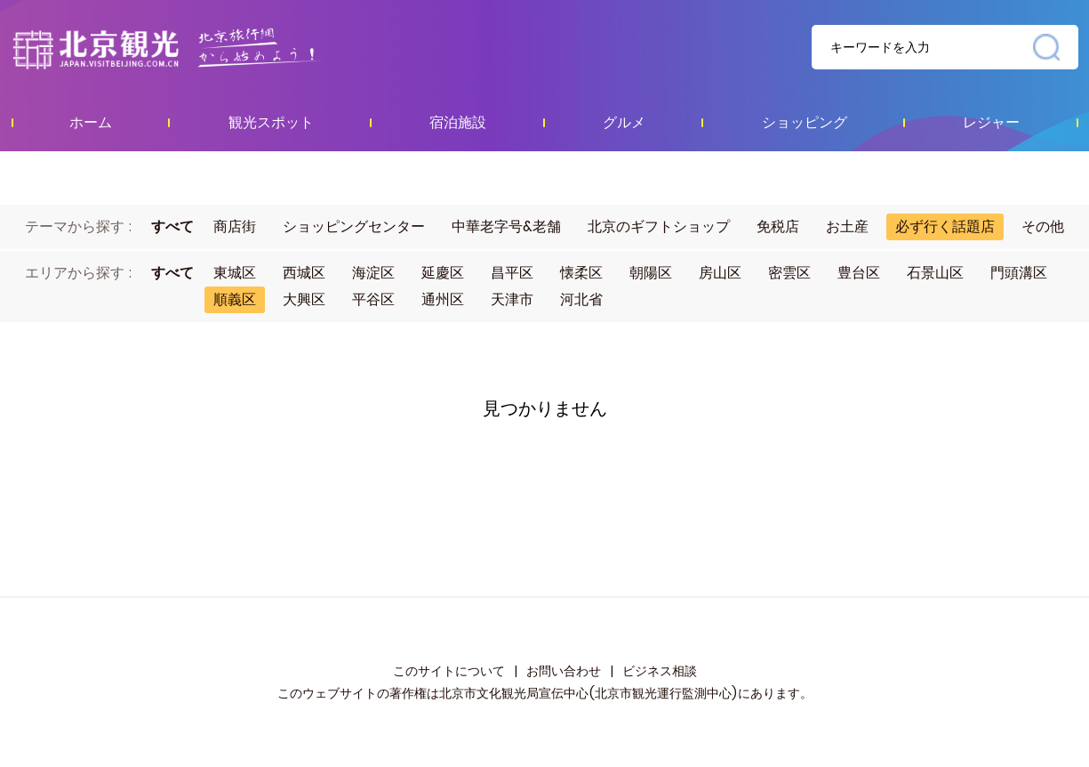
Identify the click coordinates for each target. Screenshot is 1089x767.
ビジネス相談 (659, 671)
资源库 (203, 48)
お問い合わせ (563, 671)
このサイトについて (449, 671)
